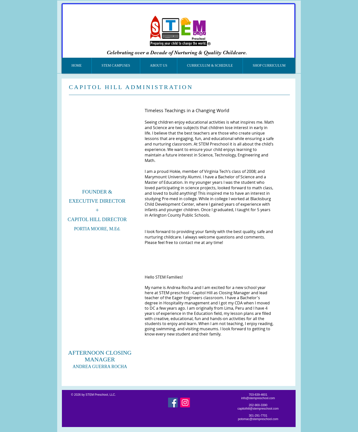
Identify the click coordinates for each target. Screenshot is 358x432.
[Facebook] (173, 402)
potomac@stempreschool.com (258, 419)
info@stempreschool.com (258, 398)
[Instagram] (185, 402)
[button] (115, 66)
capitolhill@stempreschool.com (258, 408)
